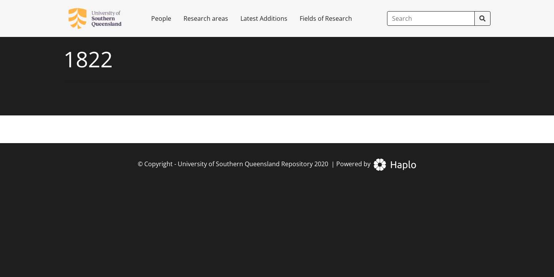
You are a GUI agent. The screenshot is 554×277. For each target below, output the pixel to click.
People (161, 18)
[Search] (431, 18)
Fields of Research (326, 18)
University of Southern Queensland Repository (245, 164)
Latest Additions (263, 18)
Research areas (206, 18)
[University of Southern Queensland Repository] (99, 18)
